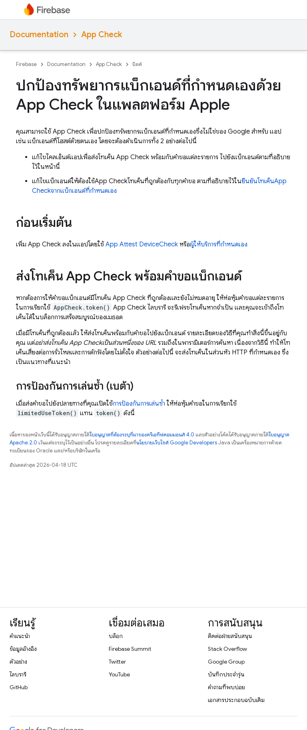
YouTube (119, 674)
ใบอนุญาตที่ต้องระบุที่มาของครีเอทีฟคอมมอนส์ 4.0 (142, 434)
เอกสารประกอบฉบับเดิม (236, 700)
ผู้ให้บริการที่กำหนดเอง (218, 244)
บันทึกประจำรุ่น (226, 674)
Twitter (117, 661)
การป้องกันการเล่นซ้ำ (139, 404)
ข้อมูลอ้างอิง (23, 648)
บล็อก (116, 636)
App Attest (122, 244)
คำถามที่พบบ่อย (226, 687)
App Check (101, 35)
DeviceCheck (158, 244)
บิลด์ (137, 64)
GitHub (19, 687)
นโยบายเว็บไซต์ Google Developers (176, 442)
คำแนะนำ (20, 636)
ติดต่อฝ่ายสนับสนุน (230, 636)
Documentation (39, 35)
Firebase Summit (130, 648)
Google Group (226, 661)
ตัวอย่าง (18, 661)
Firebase (26, 64)
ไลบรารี (18, 674)
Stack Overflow (227, 648)
